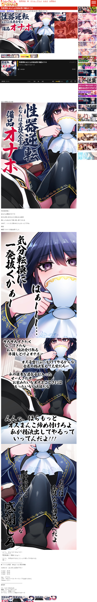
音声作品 (10, 11)
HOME (2, 11)
